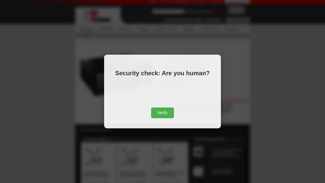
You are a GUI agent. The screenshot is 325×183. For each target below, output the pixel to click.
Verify (162, 113)
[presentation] (162, 93)
